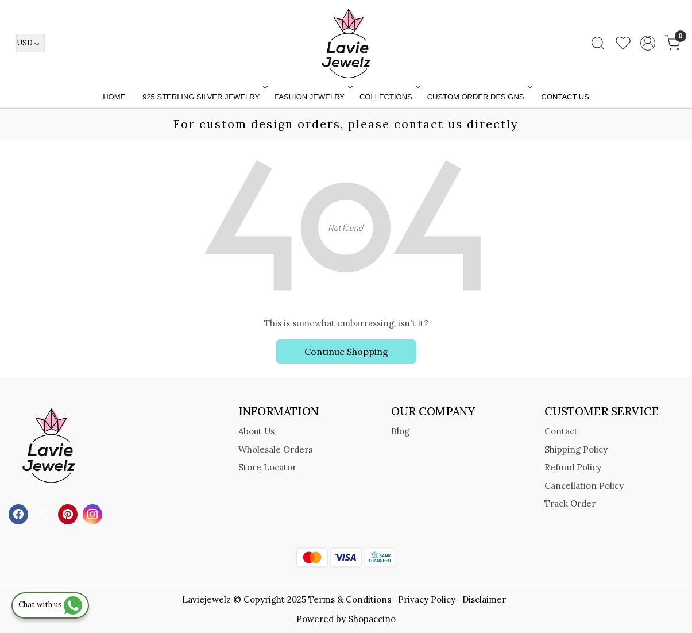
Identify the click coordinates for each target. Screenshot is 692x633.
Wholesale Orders (275, 449)
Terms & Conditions (349, 599)
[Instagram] (94, 513)
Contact (561, 431)
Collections (388, 96)
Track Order (570, 503)
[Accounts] (648, 43)
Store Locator (267, 467)
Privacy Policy (426, 599)
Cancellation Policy (584, 485)
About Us (256, 431)
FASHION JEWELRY (312, 96)
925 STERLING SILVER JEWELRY (203, 96)
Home (114, 96)
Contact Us (565, 96)
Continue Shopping (346, 351)
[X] (44, 513)
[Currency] (30, 43)
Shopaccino (372, 618)
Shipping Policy (576, 449)
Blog (400, 431)
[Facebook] (20, 513)
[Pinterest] (69, 513)
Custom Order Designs (478, 96)
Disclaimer (484, 599)
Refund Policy (572, 467)
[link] (597, 43)
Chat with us (50, 604)
